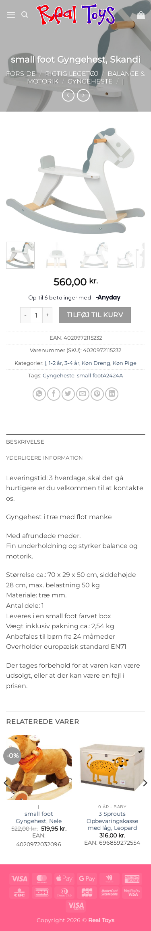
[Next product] (68, 95)
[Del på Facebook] (53, 394)
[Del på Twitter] (68, 394)
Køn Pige (125, 363)
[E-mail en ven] (82, 394)
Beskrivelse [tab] (25, 442)
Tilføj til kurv (95, 315)
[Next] (144, 799)
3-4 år (71, 363)
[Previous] (6, 799)
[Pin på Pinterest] (97, 394)
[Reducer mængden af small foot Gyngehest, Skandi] (25, 315)
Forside (21, 73)
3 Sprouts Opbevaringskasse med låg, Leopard (112, 821)
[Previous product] (83, 95)
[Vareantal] (36, 315)
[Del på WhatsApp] (39, 394)
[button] (11, 14)
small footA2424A (100, 376)
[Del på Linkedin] (111, 394)
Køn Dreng (96, 363)
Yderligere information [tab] (44, 458)
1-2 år (55, 363)
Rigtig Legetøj (71, 73)
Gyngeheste (90, 81)
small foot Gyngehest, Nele (39, 817)
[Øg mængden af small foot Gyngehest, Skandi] (47, 315)
